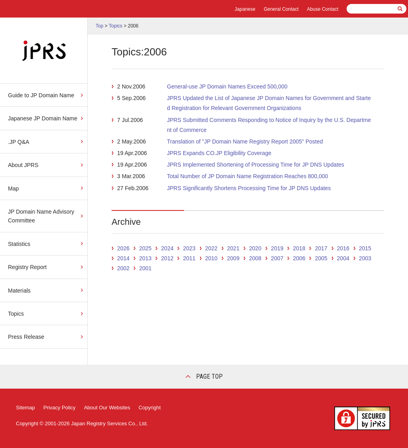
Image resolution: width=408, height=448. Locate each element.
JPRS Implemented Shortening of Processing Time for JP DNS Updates (255, 164)
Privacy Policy (59, 408)
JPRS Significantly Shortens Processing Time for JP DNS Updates (249, 188)
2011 (189, 258)
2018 (299, 248)
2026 (123, 248)
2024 (167, 248)
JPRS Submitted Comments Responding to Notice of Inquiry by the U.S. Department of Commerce (269, 125)
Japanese (245, 9)
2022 (211, 248)
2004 (343, 258)
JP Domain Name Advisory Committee (41, 216)
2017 (321, 248)
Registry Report (27, 267)
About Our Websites (107, 408)
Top (99, 26)
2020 (255, 248)
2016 (343, 248)
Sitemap (25, 408)
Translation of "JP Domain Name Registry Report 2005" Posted (245, 141)
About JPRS (23, 165)
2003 (365, 258)
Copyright (150, 408)
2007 (277, 258)
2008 (255, 258)
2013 (145, 258)
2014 (123, 258)
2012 (167, 258)
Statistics (19, 244)
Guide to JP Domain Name (41, 95)
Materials (19, 290)
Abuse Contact (322, 9)
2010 (211, 258)
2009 (233, 258)
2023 (189, 248)
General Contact (281, 9)
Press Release (26, 337)
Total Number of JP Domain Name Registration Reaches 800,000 (247, 176)
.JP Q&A (18, 142)
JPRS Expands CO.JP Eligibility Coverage (219, 153)
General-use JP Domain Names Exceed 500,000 (227, 86)
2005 (321, 258)
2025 (145, 248)
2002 (123, 268)
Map (13, 188)
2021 (233, 248)
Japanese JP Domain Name (42, 118)
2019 (277, 248)
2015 (365, 248)
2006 (299, 258)
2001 (145, 268)
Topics (16, 313)
